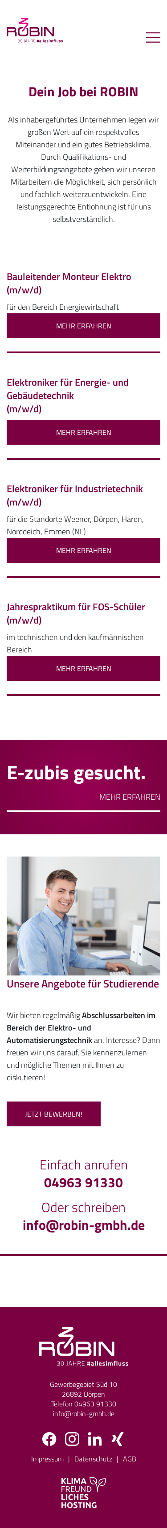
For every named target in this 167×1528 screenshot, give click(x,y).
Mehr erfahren (129, 797)
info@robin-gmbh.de (84, 1225)
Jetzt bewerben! (53, 1114)
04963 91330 (83, 1182)
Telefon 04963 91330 (83, 1403)
